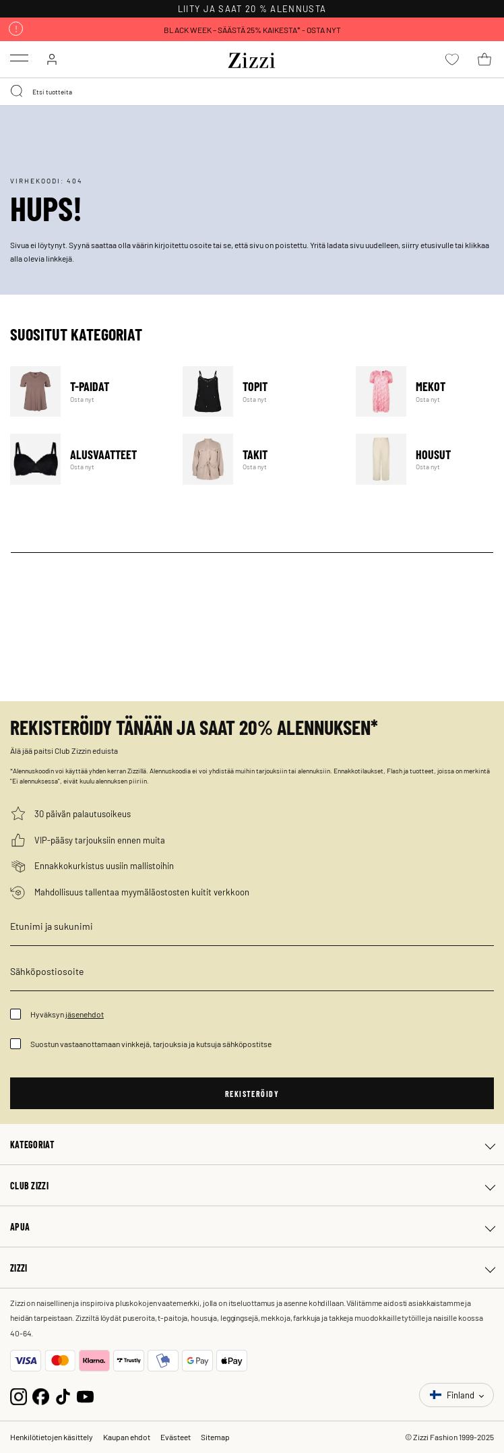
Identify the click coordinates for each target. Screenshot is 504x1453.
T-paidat (88, 391)
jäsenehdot (84, 1014)
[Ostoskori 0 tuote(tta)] (484, 59)
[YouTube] (85, 1394)
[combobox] (252, 91)
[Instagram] (18, 1394)
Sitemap (215, 1436)
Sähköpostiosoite (47, 971)
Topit (260, 391)
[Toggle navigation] (19, 58)
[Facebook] (40, 1394)
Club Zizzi (29, 1185)
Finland (453, 1394)
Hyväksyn (67, 1014)
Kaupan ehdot (126, 1436)
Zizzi (18, 1268)
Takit (260, 459)
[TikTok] (63, 1394)
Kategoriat (32, 1144)
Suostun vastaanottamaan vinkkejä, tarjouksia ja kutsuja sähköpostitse (151, 1043)
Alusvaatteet (88, 459)
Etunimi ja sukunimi (51, 925)
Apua (20, 1226)
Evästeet (175, 1436)
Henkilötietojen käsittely (51, 1436)
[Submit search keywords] (17, 91)
